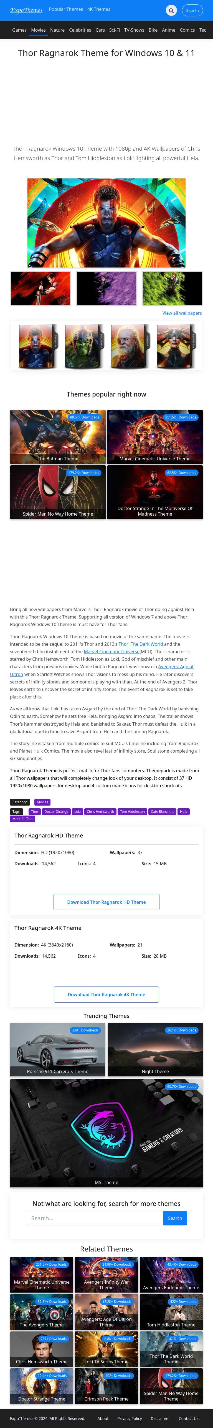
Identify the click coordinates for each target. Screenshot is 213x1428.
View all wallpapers (182, 313)
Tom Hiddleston (132, 811)
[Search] (171, 10)
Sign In (192, 10)
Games (19, 30)
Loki (77, 811)
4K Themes (98, 9)
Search (175, 1218)
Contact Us (189, 1418)
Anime (168, 30)
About (103, 1418)
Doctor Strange (56, 811)
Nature (57, 30)
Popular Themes (66, 9)
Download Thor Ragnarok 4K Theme (106, 994)
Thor (34, 811)
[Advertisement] (106, 101)
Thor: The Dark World (141, 644)
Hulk (183, 811)
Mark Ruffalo (22, 818)
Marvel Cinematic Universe (112, 652)
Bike (153, 30)
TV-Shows (134, 30)
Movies (38, 30)
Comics (187, 30)
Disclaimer (160, 1418)
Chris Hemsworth (100, 811)
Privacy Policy (129, 1418)
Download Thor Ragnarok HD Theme (106, 902)
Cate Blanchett (162, 811)
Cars (100, 30)
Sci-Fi (114, 30)
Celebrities (80, 30)
